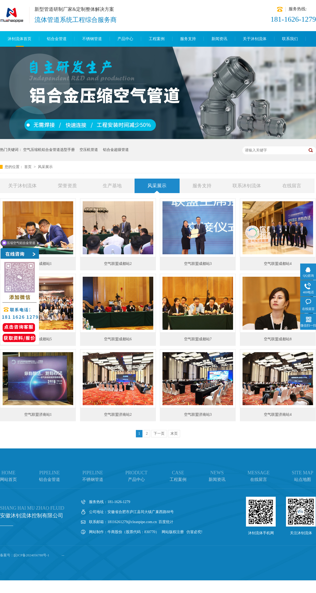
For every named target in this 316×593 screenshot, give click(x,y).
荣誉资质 (67, 185)
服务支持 (188, 39)
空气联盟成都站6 (118, 339)
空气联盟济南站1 (38, 415)
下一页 (159, 434)
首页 (28, 167)
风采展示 (45, 167)
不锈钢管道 (92, 39)
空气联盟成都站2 (118, 264)
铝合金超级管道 (116, 150)
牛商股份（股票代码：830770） (133, 532)
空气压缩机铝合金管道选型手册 (49, 150)
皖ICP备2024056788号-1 (31, 555)
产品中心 (125, 39)
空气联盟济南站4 (278, 415)
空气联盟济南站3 (198, 415)
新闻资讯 (219, 39)
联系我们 (290, 39)
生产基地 (112, 185)
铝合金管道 (57, 39)
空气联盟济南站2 (118, 415)
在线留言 (291, 185)
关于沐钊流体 (254, 39)
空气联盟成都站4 (278, 264)
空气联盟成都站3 (198, 264)
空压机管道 (89, 150)
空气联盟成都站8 (278, 339)
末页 (174, 434)
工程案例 (157, 39)
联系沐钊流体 (247, 185)
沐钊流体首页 (19, 39)
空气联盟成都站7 (198, 339)
